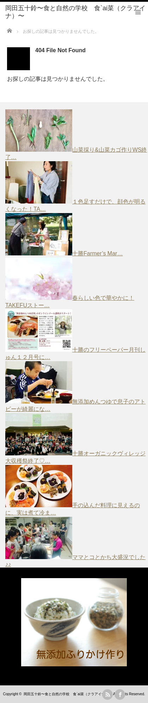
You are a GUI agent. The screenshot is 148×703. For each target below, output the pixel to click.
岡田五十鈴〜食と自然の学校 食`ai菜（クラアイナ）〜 (68, 694)
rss (107, 694)
